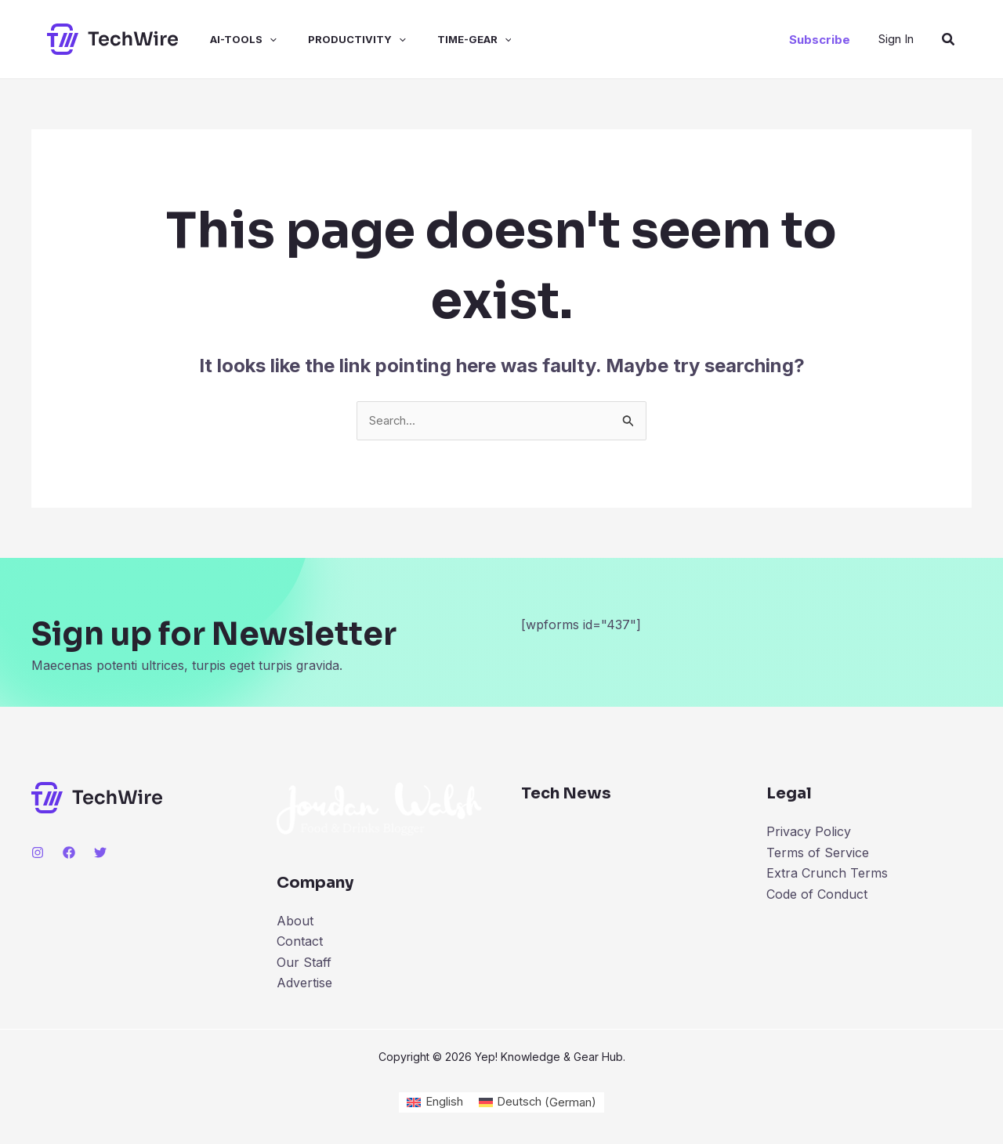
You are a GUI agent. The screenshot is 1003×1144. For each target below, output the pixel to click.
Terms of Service (817, 854)
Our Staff (304, 964)
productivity (335, 39)
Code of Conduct (816, 895)
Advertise (304, 984)
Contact (300, 942)
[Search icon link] (949, 39)
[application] (254, 39)
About (295, 922)
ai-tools (227, 39)
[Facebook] (69, 854)
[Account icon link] (896, 38)
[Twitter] (100, 854)
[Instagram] (37, 854)
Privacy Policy (808, 833)
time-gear (446, 39)
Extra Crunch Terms (827, 874)
